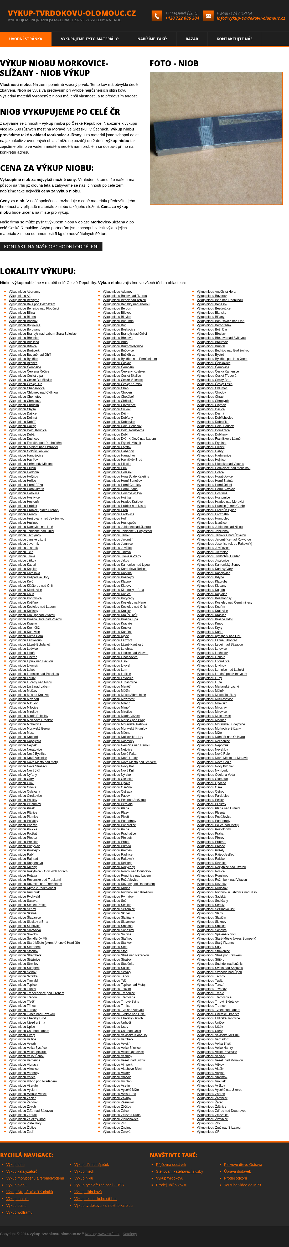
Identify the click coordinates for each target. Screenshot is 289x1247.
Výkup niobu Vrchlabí (117, 1081)
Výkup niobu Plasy (116, 812)
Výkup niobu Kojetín (211, 590)
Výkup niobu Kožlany (23, 611)
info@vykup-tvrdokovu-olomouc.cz (251, 18)
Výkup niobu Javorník (24, 544)
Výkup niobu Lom (115, 670)
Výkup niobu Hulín (115, 518)
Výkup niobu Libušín (211, 657)
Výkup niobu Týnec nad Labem (218, 1010)
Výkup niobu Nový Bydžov (215, 766)
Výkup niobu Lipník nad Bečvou (31, 661)
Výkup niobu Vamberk (118, 1039)
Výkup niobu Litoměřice (213, 661)
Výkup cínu (15, 1164)
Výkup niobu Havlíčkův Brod (122, 460)
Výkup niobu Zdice (116, 1111)
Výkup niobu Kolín (21, 594)
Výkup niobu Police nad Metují (218, 825)
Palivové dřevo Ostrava (243, 1164)
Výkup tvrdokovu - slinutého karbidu (103, 1205)
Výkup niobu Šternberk (24, 947)
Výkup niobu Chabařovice (27, 388)
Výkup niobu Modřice (211, 720)
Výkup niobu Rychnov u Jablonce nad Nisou (228, 892)
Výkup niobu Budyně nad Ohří (30, 355)
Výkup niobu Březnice (24, 338)
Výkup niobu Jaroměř (117, 539)
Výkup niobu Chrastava (25, 401)
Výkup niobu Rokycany (119, 867)
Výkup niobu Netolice (117, 749)
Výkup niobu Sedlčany (212, 901)
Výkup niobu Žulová (116, 1132)
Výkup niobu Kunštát (117, 632)
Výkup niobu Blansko (211, 313)
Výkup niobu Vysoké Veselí (28, 1094)
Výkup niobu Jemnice (118, 544)
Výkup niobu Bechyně (24, 300)
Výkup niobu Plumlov (23, 817)
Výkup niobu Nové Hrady (120, 758)
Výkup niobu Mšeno (116, 733)
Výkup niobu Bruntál (211, 346)
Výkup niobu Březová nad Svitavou (221, 338)
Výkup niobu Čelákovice (213, 363)
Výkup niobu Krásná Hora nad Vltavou (35, 619)
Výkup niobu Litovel (116, 665)
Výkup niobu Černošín (118, 367)
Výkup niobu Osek (209, 787)
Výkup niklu (83, 1178)
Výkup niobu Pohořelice (119, 825)
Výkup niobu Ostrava (117, 791)
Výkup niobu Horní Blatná (215, 481)
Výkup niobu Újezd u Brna (27, 1022)
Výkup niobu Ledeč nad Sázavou (220, 644)
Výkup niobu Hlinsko (117, 464)
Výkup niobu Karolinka (24, 573)
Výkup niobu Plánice (23, 812)
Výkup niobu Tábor (116, 976)
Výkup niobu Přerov (210, 838)
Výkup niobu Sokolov (23, 934)
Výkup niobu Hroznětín (213, 514)
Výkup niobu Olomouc (212, 779)
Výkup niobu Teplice (23, 985)
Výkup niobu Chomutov (25, 397)
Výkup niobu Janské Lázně (27, 539)
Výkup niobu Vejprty (23, 1043)
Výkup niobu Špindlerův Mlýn (29, 938)
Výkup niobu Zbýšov (117, 1106)
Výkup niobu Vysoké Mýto (121, 1090)
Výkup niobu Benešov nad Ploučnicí (34, 308)
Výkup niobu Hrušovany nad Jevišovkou (37, 518)
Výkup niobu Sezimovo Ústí (216, 909)
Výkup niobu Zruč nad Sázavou (219, 1127)
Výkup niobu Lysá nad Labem (29, 686)
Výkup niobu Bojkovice (24, 325)
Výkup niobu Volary (116, 1073)
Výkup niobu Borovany (24, 329)
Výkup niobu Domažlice (213, 430)
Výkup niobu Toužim (117, 989)
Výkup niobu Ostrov (210, 791)
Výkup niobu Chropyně (213, 401)
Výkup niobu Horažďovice (215, 476)
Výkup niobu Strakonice (213, 951)
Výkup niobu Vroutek (211, 1081)
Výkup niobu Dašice (23, 413)
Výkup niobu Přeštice (23, 842)
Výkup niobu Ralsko (211, 859)
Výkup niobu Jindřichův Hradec (218, 556)
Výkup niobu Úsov (115, 1027)
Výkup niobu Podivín (23, 825)
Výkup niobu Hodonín (24, 472)
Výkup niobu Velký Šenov (26, 1056)
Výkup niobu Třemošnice (214, 997)
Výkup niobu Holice (210, 472)
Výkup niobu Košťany (24, 602)
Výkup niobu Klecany (211, 586)
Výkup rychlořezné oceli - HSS (99, 1185)
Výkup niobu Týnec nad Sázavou (32, 1014)
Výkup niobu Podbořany (119, 821)
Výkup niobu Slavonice (119, 922)
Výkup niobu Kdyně (210, 577)
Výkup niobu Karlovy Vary (215, 569)
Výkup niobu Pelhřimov (25, 804)
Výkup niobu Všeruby (23, 1085)
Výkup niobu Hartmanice (214, 455)
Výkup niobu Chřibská (118, 401)
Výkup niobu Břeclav (211, 334)
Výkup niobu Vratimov (212, 1077)
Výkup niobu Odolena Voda (216, 775)
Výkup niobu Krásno (23, 623)
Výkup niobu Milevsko (212, 703)
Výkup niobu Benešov (212, 304)
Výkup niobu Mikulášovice (215, 699)
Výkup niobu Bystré (210, 355)
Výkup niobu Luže (209, 682)
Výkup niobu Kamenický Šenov (218, 565)
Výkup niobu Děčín (116, 413)
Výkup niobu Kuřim (210, 632)
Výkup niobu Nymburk (212, 770)
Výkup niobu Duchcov (24, 439)
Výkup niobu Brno (115, 342)
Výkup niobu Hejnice (211, 460)
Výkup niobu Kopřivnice (25, 598)
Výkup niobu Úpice (22, 1027)
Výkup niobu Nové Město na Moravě (222, 758)
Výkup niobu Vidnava (23, 1064)
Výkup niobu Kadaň (22, 565)
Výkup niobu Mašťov (23, 691)
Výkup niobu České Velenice (123, 380)
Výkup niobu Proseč (211, 846)
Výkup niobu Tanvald (23, 980)
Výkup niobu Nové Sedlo (214, 762)
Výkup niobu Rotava (23, 875)
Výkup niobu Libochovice (120, 657)
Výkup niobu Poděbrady (213, 821)
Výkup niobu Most (21, 733)
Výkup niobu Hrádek (23, 506)
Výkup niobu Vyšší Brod (119, 1094)
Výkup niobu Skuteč (117, 913)
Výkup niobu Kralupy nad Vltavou (32, 615)
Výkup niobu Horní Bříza (26, 485)
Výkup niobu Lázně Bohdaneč (29, 644)
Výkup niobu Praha (210, 833)
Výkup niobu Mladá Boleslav (28, 716)
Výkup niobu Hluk (115, 468)
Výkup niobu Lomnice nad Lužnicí (220, 670)
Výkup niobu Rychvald (24, 896)
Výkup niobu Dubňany (212, 434)
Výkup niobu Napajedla (25, 741)
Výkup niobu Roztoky (211, 884)
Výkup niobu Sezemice (119, 909)
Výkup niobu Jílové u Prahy (122, 556)
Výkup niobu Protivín (117, 850)
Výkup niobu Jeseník (23, 548)
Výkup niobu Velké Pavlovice (217, 1052)
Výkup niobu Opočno (211, 783)
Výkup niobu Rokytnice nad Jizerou (221, 867)
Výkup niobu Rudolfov (212, 888)
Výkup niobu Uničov (211, 1022)
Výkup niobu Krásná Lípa (120, 619)
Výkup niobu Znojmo (117, 1127)
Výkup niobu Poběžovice (214, 817)
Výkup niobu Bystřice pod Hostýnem (222, 359)
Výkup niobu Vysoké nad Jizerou (219, 1090)
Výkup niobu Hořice (22, 481)
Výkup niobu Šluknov (211, 922)
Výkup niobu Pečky (210, 800)
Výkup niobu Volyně (210, 1073)
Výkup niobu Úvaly (22, 1035)
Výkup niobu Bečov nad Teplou (124, 300)
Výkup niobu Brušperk (24, 350)
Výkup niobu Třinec (22, 1006)
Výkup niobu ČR (208, 1132)
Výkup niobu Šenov (22, 909)
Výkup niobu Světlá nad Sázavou (220, 968)
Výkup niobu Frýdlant (211, 443)
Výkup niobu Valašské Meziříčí (218, 1035)
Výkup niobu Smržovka (25, 930)
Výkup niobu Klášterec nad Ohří (31, 586)
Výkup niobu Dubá (21, 434)
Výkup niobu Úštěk (210, 1027)
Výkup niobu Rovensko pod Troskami (35, 880)
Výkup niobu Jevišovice (213, 548)
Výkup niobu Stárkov (117, 943)
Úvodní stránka (25, 38)
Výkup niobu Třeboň (23, 997)
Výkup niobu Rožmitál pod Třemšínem (35, 884)
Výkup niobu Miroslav (212, 707)
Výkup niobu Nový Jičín (25, 770)
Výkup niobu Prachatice (119, 833)
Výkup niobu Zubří (21, 1132)
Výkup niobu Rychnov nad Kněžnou (128, 892)
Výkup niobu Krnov (210, 623)
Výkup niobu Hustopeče (119, 523)
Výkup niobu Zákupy (117, 1098)
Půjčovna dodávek (171, 1164)
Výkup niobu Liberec (23, 657)
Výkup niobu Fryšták (117, 447)
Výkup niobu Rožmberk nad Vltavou (222, 880)
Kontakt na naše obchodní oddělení (51, 246)
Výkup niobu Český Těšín (215, 384)
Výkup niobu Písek (22, 808)
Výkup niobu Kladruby (212, 581)
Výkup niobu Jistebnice (213, 560)
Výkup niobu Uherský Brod (27, 1018)
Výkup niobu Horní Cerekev (122, 485)
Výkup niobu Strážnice (24, 959)
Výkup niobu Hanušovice (26, 455)
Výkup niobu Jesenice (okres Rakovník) (224, 544)
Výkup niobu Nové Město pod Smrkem (130, 762)
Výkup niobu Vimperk (117, 1064)
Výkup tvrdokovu (169, 1178)
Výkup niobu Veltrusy (117, 1056)
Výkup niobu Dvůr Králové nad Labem (129, 439)
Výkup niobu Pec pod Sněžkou (124, 800)
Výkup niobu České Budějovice (30, 380)
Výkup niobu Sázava (23, 901)
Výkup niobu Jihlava (117, 552)
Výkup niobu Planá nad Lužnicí (218, 808)
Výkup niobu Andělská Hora (216, 292)
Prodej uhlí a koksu (171, 1185)
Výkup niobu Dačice (211, 409)
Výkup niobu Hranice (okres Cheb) (221, 506)
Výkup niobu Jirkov (116, 560)
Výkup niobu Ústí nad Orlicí (122, 1031)
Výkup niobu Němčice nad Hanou (126, 745)
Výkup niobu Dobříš (22, 422)
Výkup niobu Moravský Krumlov (125, 728)
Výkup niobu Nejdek (23, 745)
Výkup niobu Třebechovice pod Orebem (36, 993)
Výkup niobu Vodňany (24, 1073)
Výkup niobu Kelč (21, 581)
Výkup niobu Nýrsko (117, 775)
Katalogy (130, 1234)
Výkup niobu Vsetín (116, 1085)
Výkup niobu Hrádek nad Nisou (124, 506)
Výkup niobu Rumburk (24, 892)
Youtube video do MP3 (242, 1185)
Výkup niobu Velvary (211, 1056)
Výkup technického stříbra (95, 1199)
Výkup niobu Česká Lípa (26, 376)
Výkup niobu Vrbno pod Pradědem (33, 1081)
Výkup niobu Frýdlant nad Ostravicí (33, 447)
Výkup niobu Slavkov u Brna (28, 922)
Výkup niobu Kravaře (117, 623)
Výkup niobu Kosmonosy (214, 598)
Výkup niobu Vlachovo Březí (122, 1069)
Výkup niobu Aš (19, 296)
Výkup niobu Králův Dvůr (120, 615)
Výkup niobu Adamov (117, 292)
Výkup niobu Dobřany (118, 418)
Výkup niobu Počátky (23, 821)
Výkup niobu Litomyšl (23, 665)
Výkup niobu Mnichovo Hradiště (31, 720)
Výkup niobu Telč (115, 980)
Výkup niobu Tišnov (22, 989)
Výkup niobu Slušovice (24, 926)
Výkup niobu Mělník (210, 691)
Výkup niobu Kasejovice (213, 573)
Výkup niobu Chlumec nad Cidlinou (33, 392)
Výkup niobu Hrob (115, 510)
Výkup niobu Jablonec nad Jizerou (127, 527)
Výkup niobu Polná (116, 829)
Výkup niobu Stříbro (210, 959)
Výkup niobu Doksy (22, 426)
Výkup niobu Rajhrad (23, 859)
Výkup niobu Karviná (117, 573)
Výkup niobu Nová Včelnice (28, 758)
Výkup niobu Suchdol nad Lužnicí (220, 964)
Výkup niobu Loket (22, 670)
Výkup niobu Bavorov (211, 296)
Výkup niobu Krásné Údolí (215, 619)
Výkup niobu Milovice (23, 707)
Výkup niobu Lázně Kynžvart (123, 644)
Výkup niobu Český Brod (214, 380)
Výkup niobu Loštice (117, 674)
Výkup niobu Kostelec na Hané (124, 602)
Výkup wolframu (19, 1212)
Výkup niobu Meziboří (24, 699)
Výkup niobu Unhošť (117, 1022)
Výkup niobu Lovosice (118, 678)
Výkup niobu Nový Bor (118, 766)
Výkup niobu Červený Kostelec (124, 371)
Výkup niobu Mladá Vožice (121, 716)
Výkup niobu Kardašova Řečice (125, 569)
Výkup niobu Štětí (115, 947)
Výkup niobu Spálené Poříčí (216, 934)
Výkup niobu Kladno (117, 581)
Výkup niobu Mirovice (212, 712)
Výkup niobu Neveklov (212, 749)
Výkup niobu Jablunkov (213, 531)
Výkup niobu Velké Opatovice (123, 1052)
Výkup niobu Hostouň (24, 502)
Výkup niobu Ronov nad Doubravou (127, 871)
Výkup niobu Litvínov (211, 665)
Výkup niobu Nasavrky (118, 741)
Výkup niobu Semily (210, 905)
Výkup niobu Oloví (21, 783)
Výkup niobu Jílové (22, 556)
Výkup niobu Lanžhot (117, 640)
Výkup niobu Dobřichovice (215, 418)
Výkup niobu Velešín (117, 1043)
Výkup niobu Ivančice (211, 523)
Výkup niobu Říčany (23, 867)
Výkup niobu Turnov (23, 1010)
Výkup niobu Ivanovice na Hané (31, 527)
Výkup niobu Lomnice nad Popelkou (34, 674)
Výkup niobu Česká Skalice (122, 376)
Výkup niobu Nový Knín (119, 770)
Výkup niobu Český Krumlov (122, 384)
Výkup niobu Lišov (115, 661)
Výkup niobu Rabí (21, 854)
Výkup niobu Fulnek (210, 447)
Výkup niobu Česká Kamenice (218, 371)
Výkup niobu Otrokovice (25, 796)
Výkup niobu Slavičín (211, 917)
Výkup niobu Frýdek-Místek (122, 443)
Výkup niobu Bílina (22, 313)
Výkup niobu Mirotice (117, 712)
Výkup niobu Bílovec (117, 313)
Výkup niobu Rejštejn (117, 863)
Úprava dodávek (237, 1171)
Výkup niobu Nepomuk (213, 745)
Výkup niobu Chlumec (212, 388)
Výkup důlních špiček (91, 1164)
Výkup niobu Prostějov (24, 850)
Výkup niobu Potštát (23, 833)
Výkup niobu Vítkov (210, 1064)
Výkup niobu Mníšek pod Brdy (124, 720)
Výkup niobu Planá (116, 808)
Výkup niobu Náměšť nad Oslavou (221, 737)
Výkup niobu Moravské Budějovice (221, 724)
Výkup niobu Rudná (116, 888)
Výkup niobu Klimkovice (25, 590)
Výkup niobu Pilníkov (211, 804)
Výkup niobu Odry (21, 779)
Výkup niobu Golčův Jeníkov (28, 451)
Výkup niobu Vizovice (24, 1069)
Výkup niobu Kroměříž (24, 628)
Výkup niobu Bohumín (118, 321)
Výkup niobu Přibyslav (24, 846)
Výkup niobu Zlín (114, 1123)
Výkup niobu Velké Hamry (215, 1048)
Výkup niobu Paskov (23, 800)
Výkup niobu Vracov (117, 1077)
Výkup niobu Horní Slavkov (216, 489)
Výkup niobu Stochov (23, 951)
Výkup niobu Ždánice (211, 1106)
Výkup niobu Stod (115, 951)
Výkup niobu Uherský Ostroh (123, 1018)
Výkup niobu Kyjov (116, 636)
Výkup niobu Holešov (117, 472)
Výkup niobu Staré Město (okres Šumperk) (226, 938)
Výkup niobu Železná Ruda (122, 1115)
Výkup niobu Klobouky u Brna (123, 590)
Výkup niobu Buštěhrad (119, 355)
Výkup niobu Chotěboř (118, 397)
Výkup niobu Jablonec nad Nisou (220, 527)
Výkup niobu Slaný (210, 913)
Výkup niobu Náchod (23, 737)
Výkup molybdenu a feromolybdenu (35, 1178)
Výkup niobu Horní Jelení (214, 485)
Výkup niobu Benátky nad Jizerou (126, 304)
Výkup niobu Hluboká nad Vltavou (220, 464)
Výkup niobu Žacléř (22, 1098)
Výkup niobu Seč (114, 901)
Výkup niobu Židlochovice (120, 1119)
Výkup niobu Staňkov (117, 938)
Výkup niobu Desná (210, 413)
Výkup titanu (16, 1205)
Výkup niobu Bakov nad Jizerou (125, 296)
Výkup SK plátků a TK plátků (29, 1192)
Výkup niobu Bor (114, 325)
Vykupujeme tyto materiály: (90, 38)
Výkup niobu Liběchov (212, 653)
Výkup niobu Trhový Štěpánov (218, 1001)
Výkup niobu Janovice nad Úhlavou (221, 535)
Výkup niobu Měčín (116, 691)
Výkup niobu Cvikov (116, 409)
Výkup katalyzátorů (21, 1171)
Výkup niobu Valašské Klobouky (125, 1035)
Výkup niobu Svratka (23, 976)
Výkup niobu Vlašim (210, 1069)
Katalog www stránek (102, 1234)
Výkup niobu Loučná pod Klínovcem (222, 674)
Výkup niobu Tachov (211, 976)
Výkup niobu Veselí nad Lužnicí (125, 1060)
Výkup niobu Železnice (213, 1115)
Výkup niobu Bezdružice (214, 308)
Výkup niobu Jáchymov (25, 535)
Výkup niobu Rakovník (118, 859)
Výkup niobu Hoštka (117, 497)
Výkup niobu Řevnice (211, 863)
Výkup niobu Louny (22, 678)
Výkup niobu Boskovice (119, 329)
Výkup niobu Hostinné (212, 493)
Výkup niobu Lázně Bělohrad (217, 640)
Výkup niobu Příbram (211, 842)
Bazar (192, 38)
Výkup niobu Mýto (209, 733)
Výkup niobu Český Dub (25, 384)
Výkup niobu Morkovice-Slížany (219, 728)
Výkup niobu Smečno (117, 926)
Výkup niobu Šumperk (24, 968)
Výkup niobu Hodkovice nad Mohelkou (223, 468)
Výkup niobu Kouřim (211, 607)
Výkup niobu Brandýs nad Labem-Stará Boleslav (42, 334)
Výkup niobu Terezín (211, 985)
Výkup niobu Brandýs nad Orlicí (125, 334)
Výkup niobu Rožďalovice (120, 880)
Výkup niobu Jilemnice (212, 552)
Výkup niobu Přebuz (23, 838)
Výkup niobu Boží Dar (212, 329)
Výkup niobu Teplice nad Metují (124, 985)
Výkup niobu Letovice (212, 649)
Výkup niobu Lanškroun (25, 640)
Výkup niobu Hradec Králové (123, 502)
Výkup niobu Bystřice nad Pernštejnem (130, 359)
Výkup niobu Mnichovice (214, 716)
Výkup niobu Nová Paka (119, 754)
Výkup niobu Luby (209, 678)
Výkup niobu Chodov (211, 392)
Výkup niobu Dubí (115, 434)
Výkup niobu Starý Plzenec (215, 943)
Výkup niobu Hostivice (24, 497)
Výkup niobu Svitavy (117, 972)
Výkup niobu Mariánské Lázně (218, 686)
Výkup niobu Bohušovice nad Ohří (220, 321)
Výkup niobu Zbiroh (22, 1106)
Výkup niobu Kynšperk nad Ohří (219, 636)
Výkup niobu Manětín (117, 686)
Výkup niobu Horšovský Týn (122, 493)
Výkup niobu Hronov (23, 514)
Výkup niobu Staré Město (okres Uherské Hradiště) (44, 943)
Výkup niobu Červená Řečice (29, 371)
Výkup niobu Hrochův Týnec (216, 510)
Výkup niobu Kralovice (212, 611)
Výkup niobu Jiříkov (22, 560)
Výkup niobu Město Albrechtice (124, 695)
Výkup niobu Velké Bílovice (122, 1048)
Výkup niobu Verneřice (24, 1060)
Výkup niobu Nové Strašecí (28, 766)
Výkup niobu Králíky (117, 611)
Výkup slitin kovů (88, 1192)
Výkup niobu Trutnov (211, 1006)
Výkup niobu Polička (23, 829)
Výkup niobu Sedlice (117, 905)
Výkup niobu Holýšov (23, 476)
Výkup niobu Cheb (115, 388)
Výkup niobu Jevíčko (117, 548)
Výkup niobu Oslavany (24, 791)
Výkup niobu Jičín (21, 552)
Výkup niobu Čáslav (117, 363)
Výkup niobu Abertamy (24, 292)
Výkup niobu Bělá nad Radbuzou (220, 300)
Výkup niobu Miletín (116, 703)
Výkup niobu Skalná (23, 913)
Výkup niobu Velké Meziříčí (28, 1052)
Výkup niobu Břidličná (24, 342)
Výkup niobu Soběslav (118, 930)
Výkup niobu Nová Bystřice (27, 754)
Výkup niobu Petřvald (117, 804)
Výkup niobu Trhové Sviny (121, 1001)
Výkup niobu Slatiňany (118, 917)
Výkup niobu (16, 1185)
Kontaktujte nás (234, 38)
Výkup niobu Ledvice (23, 649)
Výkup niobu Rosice (211, 871)
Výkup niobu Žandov (23, 1102)
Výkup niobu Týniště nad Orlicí (124, 1014)
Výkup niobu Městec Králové (29, 695)
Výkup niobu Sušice (116, 968)
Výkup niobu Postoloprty (214, 829)
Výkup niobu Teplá (210, 980)
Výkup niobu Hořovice (24, 493)
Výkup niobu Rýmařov (118, 896)
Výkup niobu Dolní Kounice (28, 430)
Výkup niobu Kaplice (23, 569)
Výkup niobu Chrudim (24, 405)
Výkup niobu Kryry (209, 628)
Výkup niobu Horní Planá (120, 489)
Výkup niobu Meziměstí (119, 699)
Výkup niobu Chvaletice (119, 405)
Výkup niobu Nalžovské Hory (123, 737)
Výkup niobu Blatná (22, 317)
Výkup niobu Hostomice (213, 497)
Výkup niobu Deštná (23, 418)
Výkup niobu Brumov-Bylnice (123, 346)
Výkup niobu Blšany (210, 317)
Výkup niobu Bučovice (118, 350)
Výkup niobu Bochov (23, 321)
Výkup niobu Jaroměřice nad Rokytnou (224, 539)
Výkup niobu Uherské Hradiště (218, 1014)
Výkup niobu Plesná (211, 812)
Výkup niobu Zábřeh (211, 1094)
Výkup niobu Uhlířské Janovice (218, 1018)
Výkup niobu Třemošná (119, 997)
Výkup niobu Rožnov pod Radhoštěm (129, 884)
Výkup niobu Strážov (117, 959)
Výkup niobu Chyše (22, 409)
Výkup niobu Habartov (118, 451)
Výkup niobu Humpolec (213, 518)
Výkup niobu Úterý (210, 1031)
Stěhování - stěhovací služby (179, 1171)
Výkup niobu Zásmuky (118, 1102)
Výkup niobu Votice (22, 1077)
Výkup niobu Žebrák (23, 1115)
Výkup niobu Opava (116, 783)
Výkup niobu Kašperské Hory (29, 577)
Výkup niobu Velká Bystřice (28, 1048)
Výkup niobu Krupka (117, 628)
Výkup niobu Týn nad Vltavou (123, 1010)
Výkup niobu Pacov (116, 796)
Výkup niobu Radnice (117, 854)
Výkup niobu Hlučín (22, 468)
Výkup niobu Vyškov (211, 1085)
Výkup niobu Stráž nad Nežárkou (126, 955)
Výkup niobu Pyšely (210, 850)
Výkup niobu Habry (210, 451)
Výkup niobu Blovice (117, 317)
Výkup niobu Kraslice (211, 615)
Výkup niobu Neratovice (25, 749)
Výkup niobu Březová (117, 338)
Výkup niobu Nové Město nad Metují (34, 762)
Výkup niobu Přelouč (117, 838)
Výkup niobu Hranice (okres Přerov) (34, 510)
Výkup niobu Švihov (22, 972)
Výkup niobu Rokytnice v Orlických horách (38, 871)
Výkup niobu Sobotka (211, 930)
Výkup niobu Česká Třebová (216, 376)
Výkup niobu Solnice (117, 934)
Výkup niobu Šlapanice (25, 917)
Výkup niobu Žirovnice (212, 1119)
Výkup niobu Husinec (23, 523)
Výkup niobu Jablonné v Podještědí (127, 531)
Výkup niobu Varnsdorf (213, 1039)
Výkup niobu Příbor (116, 842)
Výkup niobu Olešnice (118, 779)
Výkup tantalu (17, 1199)
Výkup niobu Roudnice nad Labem (127, 875)
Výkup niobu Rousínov (212, 875)
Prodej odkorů (235, 1178)
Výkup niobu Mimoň (116, 707)
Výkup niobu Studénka (118, 964)
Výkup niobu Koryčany (118, 598)
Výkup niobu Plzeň (116, 817)
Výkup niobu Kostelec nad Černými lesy (224, 602)
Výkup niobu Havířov (23, 460)
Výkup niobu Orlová (22, 787)
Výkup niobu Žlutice (22, 1127)
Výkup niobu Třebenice (119, 993)
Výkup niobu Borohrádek (214, 325)
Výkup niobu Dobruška (213, 422)
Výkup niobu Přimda (117, 846)
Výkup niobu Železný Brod (27, 1119)
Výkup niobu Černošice (25, 367)
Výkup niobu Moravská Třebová (125, 724)
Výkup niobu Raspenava (26, 863)
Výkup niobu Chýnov (211, 405)
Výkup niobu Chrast (210, 397)
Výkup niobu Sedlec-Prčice (27, 905)
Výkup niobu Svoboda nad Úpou (219, 972)
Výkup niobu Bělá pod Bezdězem (32, 304)
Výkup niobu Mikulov (23, 703)
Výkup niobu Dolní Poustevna (123, 430)
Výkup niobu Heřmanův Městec (31, 464)
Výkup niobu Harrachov (119, 455)
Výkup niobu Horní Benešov (122, 481)
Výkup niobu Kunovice (24, 632)
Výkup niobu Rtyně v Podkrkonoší (32, 888)
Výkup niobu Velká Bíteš (214, 1043)
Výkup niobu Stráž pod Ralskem (219, 955)
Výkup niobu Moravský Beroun (30, 728)
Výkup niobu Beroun (117, 308)
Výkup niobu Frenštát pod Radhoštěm (35, 443)
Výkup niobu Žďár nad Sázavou (31, 1111)
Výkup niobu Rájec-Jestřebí (216, 854)
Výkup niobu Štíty (209, 947)
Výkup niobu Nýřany (23, 775)
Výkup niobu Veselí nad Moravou (220, 1060)
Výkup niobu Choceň (117, 392)
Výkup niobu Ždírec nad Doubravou (221, 1111)
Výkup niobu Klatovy (117, 586)
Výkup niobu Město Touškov (216, 695)
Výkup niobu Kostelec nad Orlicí (125, 607)
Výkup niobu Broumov (212, 342)
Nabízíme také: (152, 38)
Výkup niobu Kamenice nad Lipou (126, 565)
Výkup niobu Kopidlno (212, 594)
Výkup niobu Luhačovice (120, 682)
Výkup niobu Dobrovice (119, 422)
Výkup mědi (84, 1171)
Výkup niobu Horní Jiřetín (26, 489)
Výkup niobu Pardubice (213, 796)
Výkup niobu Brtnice (23, 346)
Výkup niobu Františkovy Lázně (219, 439)
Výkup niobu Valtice (22, 1039)
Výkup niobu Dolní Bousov (215, 426)
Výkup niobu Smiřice (211, 926)
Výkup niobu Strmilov (23, 964)
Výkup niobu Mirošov (23, 712)
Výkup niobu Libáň (22, 653)
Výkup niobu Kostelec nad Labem (32, 607)
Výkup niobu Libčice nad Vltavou (125, 653)
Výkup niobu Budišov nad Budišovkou (223, 350)
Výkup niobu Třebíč (210, 993)
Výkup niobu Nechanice (213, 741)
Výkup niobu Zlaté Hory (25, 1123)
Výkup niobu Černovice (213, 367)
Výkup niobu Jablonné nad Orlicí (31, 531)
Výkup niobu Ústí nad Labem (29, 1031)
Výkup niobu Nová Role (213, 754)
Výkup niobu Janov (116, 535)
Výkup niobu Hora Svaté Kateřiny (126, 476)
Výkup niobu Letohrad (118, 649)
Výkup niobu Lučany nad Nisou (30, 682)
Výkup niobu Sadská (211, 896)
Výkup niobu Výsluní (23, 1090)
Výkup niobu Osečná (117, 787)
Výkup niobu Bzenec (23, 363)
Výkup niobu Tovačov (211, 989)
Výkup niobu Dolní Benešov (122, 426)
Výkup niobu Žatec (210, 1102)
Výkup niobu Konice (117, 594)
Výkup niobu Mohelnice (25, 724)
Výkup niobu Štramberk (25, 955)
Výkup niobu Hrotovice (118, 514)
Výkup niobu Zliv (208, 1123)
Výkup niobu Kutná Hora (26, 636)
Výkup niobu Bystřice (23, 359)
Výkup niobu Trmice (116, 1006)
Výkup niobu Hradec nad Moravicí (220, 502)
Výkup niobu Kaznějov (118, 577)
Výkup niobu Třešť (21, 1001)
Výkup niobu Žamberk (212, 1098)
